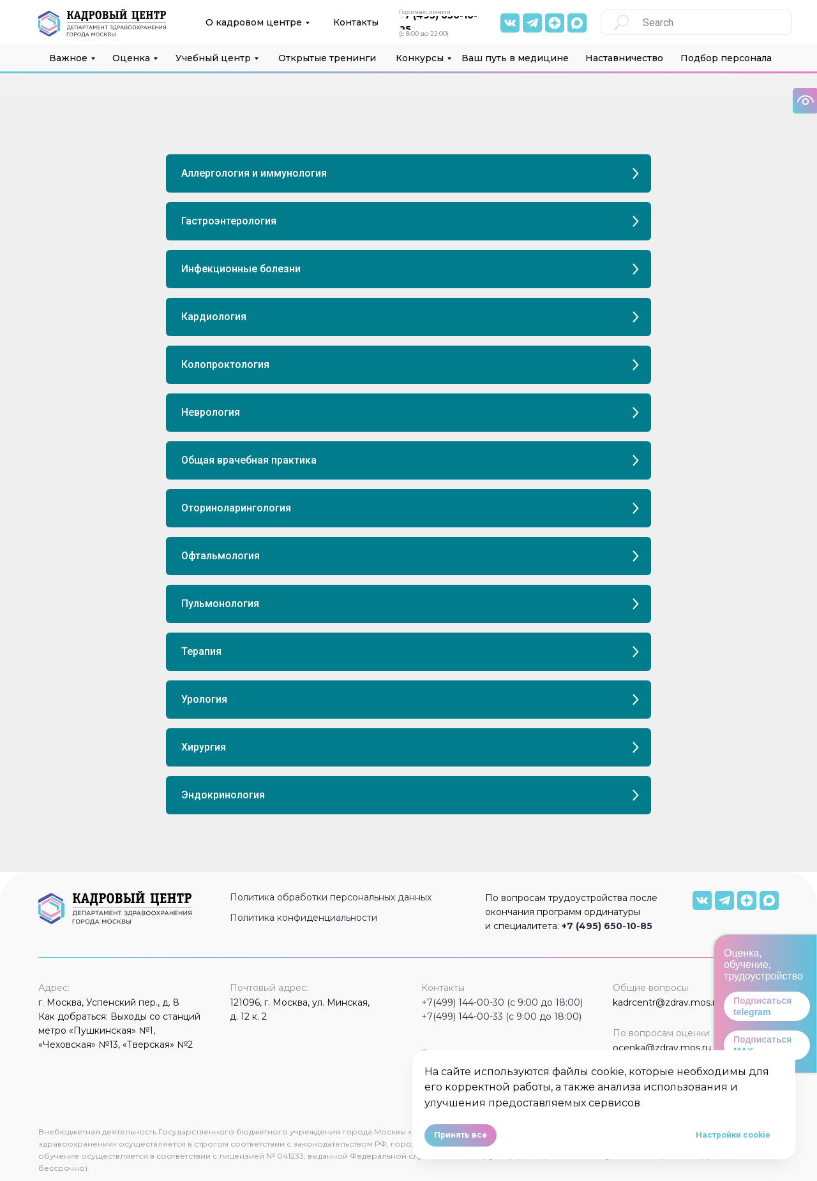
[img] (577, 23)
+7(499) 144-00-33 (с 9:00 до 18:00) (501, 1016)
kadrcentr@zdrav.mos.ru (667, 1002)
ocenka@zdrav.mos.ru (662, 1047)
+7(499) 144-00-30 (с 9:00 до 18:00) (502, 1002)
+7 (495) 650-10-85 (607, 926)
